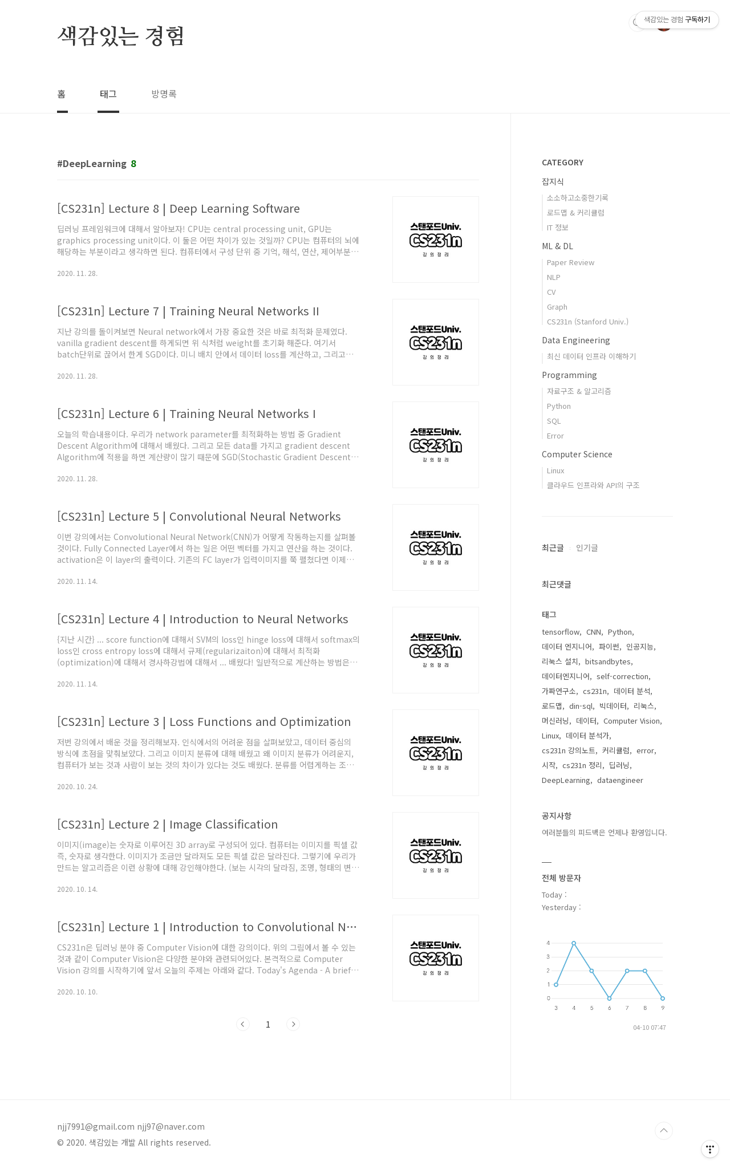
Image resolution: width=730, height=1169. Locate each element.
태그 (108, 93)
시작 (548, 765)
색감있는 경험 (121, 38)
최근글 (553, 547)
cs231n (595, 690)
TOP (664, 1131)
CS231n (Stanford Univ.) (587, 321)
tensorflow (560, 631)
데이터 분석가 (587, 735)
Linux (555, 470)
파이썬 (609, 646)
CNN (593, 631)
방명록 (164, 93)
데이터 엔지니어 (567, 646)
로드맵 (552, 705)
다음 (293, 1024)
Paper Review (570, 262)
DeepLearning (566, 779)
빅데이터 (613, 705)
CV (551, 291)
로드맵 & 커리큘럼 (576, 212)
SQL (554, 420)
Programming (569, 374)
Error (555, 435)
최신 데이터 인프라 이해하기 (591, 356)
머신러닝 (555, 720)
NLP (554, 276)
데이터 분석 (632, 690)
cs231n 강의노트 (568, 750)
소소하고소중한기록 (578, 197)
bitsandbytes (608, 661)
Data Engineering (576, 340)
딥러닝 (619, 765)
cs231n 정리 (582, 765)
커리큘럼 (616, 750)
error (645, 750)
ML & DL (557, 245)
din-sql (581, 705)
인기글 (587, 547)
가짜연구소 (559, 690)
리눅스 (644, 705)
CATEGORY (562, 162)
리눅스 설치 (560, 661)
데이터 (586, 720)
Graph (557, 306)
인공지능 (640, 646)
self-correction (622, 676)
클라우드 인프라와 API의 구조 (593, 485)
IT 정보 (558, 227)
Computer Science (577, 454)
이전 (243, 1024)
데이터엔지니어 (566, 676)
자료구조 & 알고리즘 (579, 390)
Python (559, 405)
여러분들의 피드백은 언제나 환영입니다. (604, 832)
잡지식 (553, 181)
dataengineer (620, 779)
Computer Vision (631, 720)
